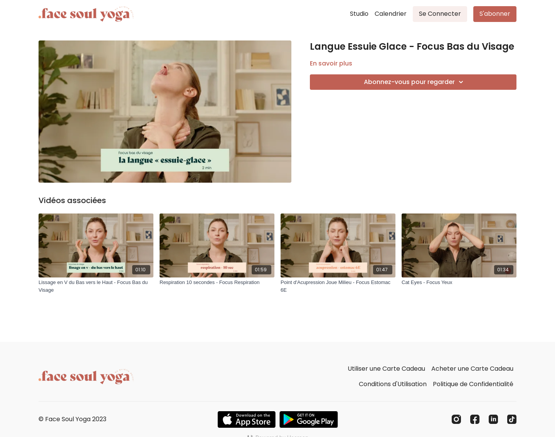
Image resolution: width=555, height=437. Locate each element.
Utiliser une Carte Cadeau (386, 368)
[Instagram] (456, 419)
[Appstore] (246, 419)
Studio (359, 13)
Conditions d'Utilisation (393, 384)
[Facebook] (474, 419)
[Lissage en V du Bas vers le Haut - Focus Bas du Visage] (96, 286)
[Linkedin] (493, 419)
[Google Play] (308, 419)
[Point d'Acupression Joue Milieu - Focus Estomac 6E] (338, 286)
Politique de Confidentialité (473, 384)
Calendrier (391, 13)
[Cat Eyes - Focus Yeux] (459, 282)
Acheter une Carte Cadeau (472, 368)
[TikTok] (511, 419)
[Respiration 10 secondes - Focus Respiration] (217, 282)
